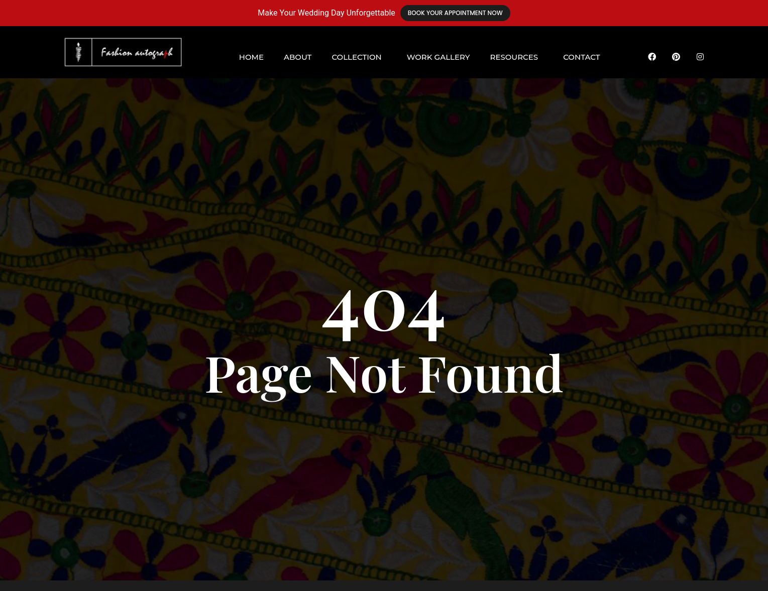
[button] (359, 57)
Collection (356, 57)
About (297, 57)
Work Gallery (438, 57)
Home (251, 57)
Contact (581, 57)
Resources (514, 57)
